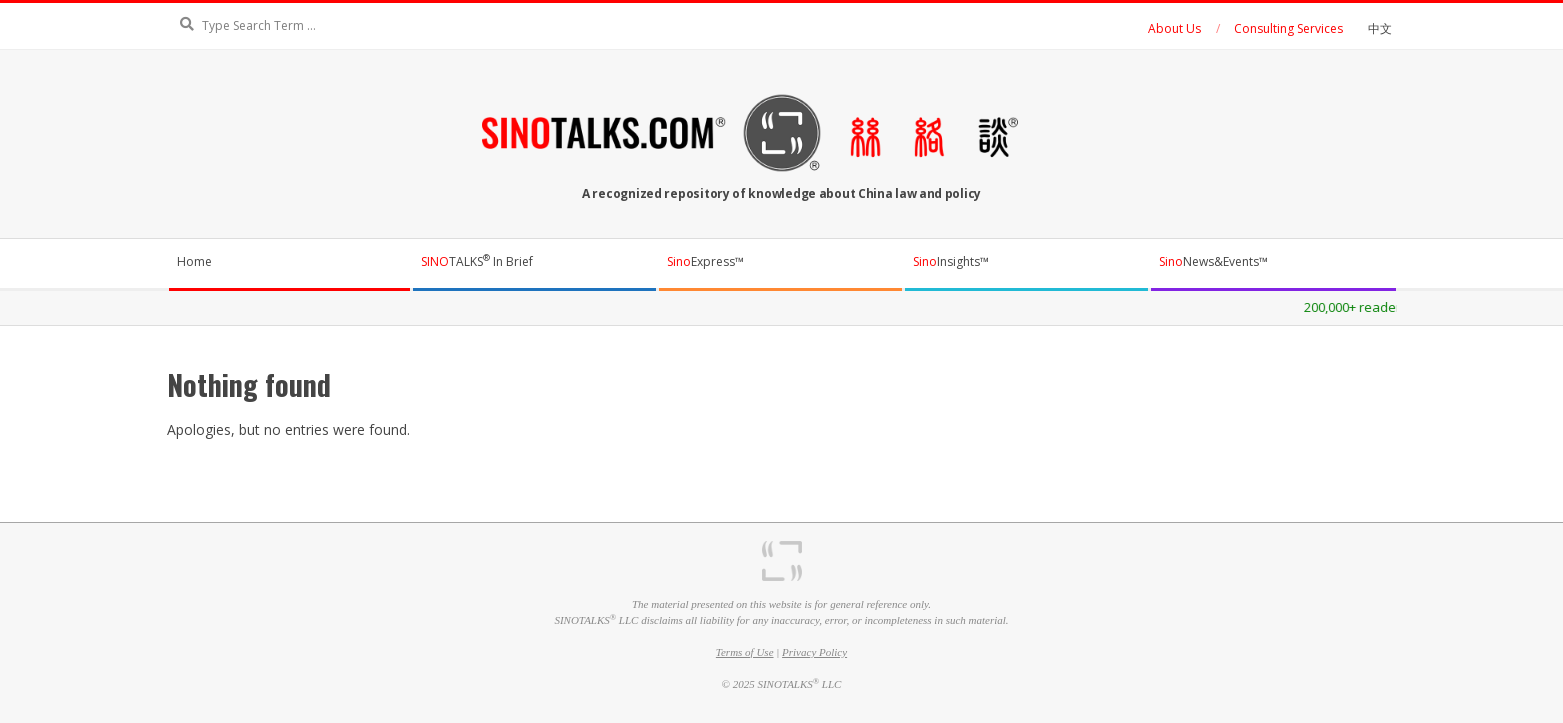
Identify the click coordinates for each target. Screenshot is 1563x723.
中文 (1380, 28)
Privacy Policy (814, 652)
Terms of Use (745, 652)
